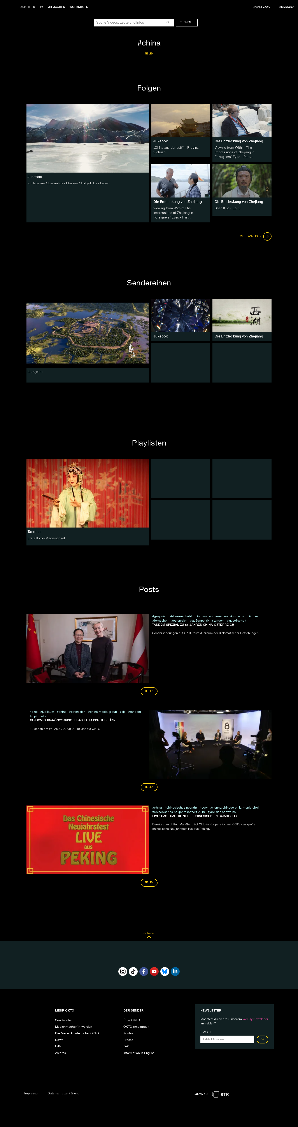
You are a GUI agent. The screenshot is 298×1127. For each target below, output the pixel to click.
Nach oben (149, 935)
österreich (180, 619)
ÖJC (123, 710)
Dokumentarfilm (183, 614)
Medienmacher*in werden (73, 1025)
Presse (128, 1038)
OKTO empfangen (136, 1025)
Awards (60, 1051)
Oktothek (28, 7)
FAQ (126, 1045)
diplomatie (39, 714)
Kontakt (128, 1031)
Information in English (139, 1051)
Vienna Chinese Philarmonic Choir (236, 806)
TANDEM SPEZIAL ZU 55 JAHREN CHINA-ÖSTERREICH (193, 623)
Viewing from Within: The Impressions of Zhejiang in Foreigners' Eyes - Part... (242, 152)
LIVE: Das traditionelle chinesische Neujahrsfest (196, 814)
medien (222, 614)
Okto (35, 710)
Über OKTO (131, 1018)
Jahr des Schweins (223, 810)
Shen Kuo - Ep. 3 (227, 207)
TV (42, 7)
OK (263, 1038)
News (59, 1038)
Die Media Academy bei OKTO (77, 1031)
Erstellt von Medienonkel (45, 536)
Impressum (32, 1092)
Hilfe (58, 1045)
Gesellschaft (237, 619)
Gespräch (161, 614)
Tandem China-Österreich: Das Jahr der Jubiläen (73, 718)
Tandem (34, 530)
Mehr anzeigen (256, 235)
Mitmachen (58, 7)
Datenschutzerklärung (63, 1092)
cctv (205, 806)
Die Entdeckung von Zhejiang (239, 141)
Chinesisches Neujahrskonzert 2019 (179, 810)
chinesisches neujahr (182, 806)
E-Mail (206, 1030)
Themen (188, 22)
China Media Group (103, 710)
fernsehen (161, 619)
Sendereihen (64, 1018)
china (255, 614)
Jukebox (160, 141)
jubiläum (48, 710)
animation (206, 614)
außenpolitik (200, 619)
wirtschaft (239, 614)
